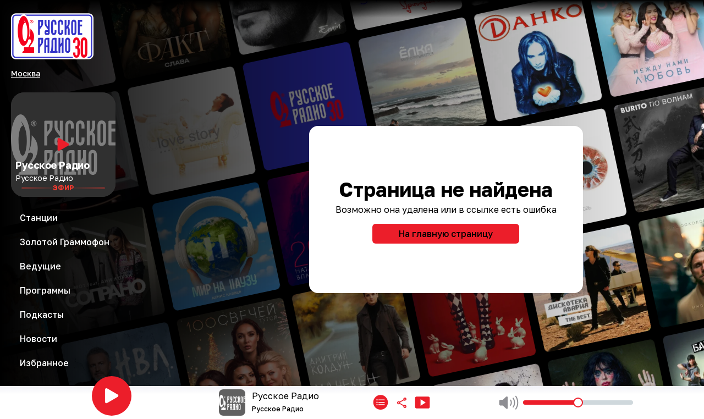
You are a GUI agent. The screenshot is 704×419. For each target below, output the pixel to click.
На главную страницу (446, 233)
